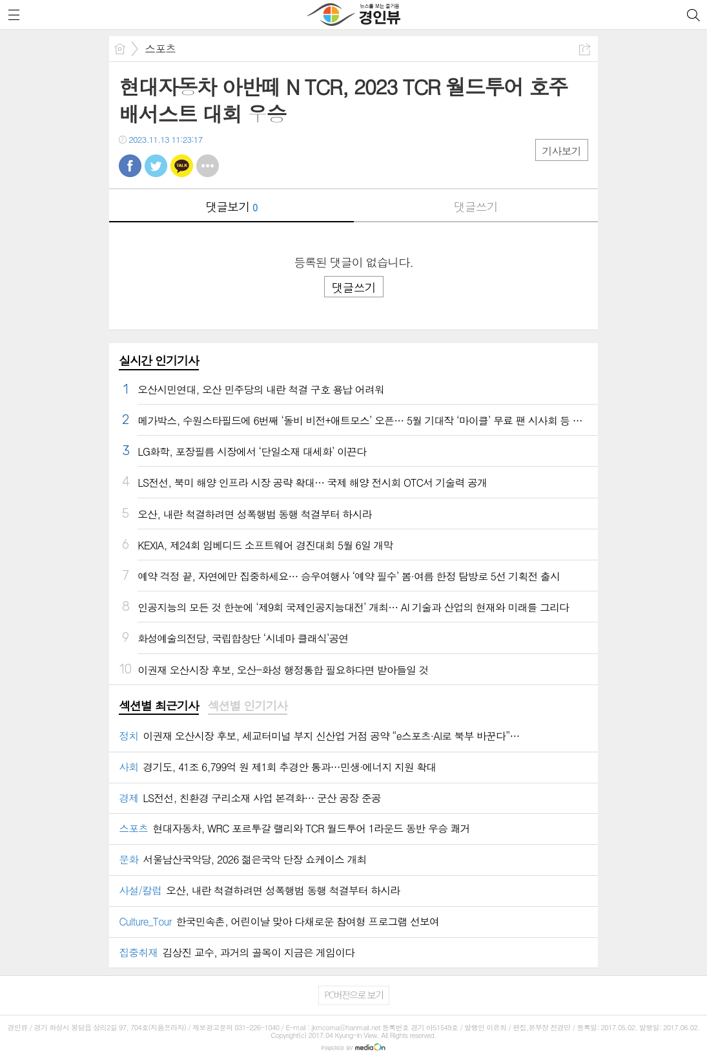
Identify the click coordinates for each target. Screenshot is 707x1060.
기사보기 (561, 150)
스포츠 (160, 48)
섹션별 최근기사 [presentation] (158, 706)
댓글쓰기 (476, 206)
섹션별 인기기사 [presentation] (247, 706)
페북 (130, 165)
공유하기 (584, 49)
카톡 (181, 165)
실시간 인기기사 (158, 360)
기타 (207, 165)
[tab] (158, 706)
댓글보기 (231, 206)
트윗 (156, 165)
